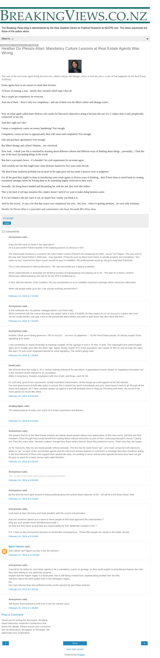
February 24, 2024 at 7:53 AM (23, 321)
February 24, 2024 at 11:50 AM (24, 555)
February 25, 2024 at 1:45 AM (23, 608)
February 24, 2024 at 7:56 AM (23, 355)
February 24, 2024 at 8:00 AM (23, 396)
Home (75, 643)
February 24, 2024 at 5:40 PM (23, 589)
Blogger (81, 654)
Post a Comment (12, 614)
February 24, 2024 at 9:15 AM (23, 499)
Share (6, 223)
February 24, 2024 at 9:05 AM (23, 480)
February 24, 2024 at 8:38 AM (23, 461)
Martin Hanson (16, 546)
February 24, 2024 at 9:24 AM (23, 536)
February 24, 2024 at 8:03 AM (23, 421)
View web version (75, 649)
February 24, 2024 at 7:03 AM (23, 296)
